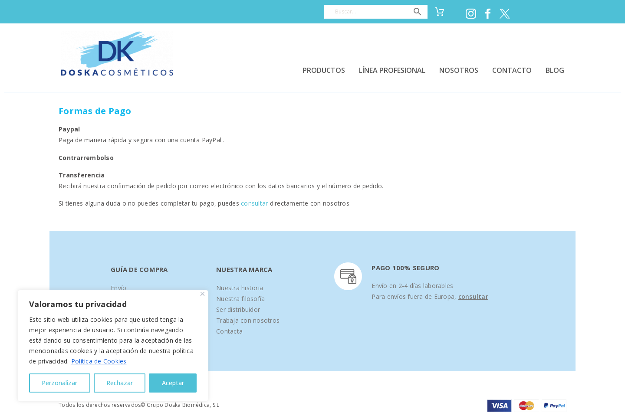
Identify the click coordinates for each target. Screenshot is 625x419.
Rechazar (119, 383)
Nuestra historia (239, 288)
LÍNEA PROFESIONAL (392, 70)
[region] (112, 346)
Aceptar (173, 383)
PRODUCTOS (324, 70)
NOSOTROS (458, 70)
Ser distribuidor (238, 309)
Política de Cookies (99, 361)
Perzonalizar (59, 383)
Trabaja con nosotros (248, 320)
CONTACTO (512, 70)
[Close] (202, 294)
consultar (254, 203)
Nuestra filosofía (240, 299)
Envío (118, 288)
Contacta (229, 331)
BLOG (555, 70)
